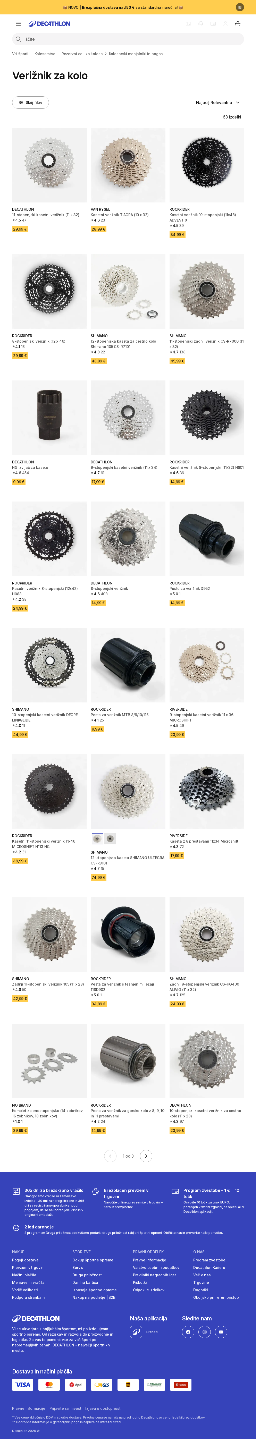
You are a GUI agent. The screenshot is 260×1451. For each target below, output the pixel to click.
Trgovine (201, 1282)
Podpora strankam (28, 1297)
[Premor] (240, 7)
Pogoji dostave (25, 1260)
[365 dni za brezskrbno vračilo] (48, 1202)
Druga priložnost (87, 1275)
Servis (77, 1267)
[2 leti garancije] (117, 1229)
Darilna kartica (85, 1282)
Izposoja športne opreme (94, 1290)
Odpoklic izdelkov (149, 1290)
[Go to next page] (146, 1156)
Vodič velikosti (25, 1290)
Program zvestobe (209, 1260)
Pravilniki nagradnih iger (154, 1275)
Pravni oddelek (148, 1252)
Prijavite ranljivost (65, 1408)
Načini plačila (24, 1275)
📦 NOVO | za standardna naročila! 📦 (123, 7)
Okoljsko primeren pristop (216, 1297)
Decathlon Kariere (209, 1267)
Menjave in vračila (28, 1282)
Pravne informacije (149, 1260)
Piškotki (140, 1282)
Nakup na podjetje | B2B (93, 1297)
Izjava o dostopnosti (103, 1408)
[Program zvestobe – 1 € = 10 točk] (207, 1202)
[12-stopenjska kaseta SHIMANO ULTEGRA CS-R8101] (128, 791)
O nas (199, 1252)
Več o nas (202, 1275)
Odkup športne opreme (92, 1260)
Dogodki (200, 1290)
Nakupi (19, 1252)
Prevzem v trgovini (28, 1267)
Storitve (81, 1252)
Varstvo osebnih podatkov (156, 1267)
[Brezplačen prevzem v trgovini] (127, 1202)
